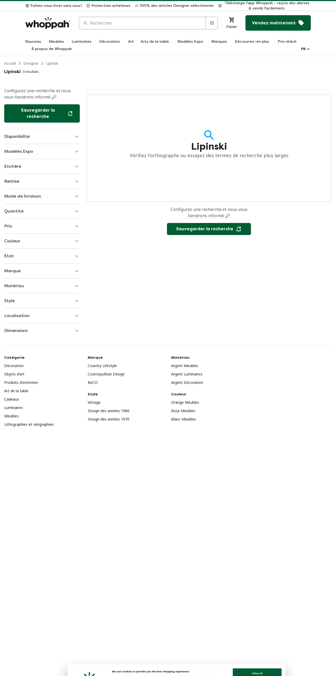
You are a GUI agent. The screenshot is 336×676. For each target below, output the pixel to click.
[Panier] (231, 23)
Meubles (11, 415)
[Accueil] (47, 23)
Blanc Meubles (183, 419)
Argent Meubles (184, 365)
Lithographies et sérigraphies (29, 424)
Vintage (94, 402)
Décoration (14, 365)
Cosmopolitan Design (106, 374)
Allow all (255, 655)
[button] (53, 5)
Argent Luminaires (186, 374)
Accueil (10, 63)
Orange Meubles (185, 402)
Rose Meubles (183, 410)
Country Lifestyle (102, 365)
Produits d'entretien (21, 382)
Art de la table (16, 390)
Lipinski (52, 63)
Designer (31, 63)
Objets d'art (14, 374)
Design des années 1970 (108, 419)
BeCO (93, 382)
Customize (255, 666)
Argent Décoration (187, 382)
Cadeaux (11, 399)
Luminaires (13, 407)
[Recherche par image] (212, 23)
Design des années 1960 (108, 410)
